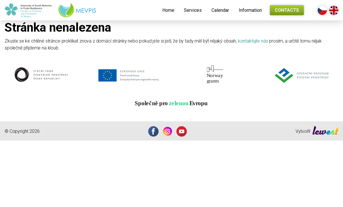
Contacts (287, 10)
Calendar (220, 10)
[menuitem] (168, 10)
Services (193, 10)
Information (250, 10)
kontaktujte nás (253, 41)
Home (168, 10)
